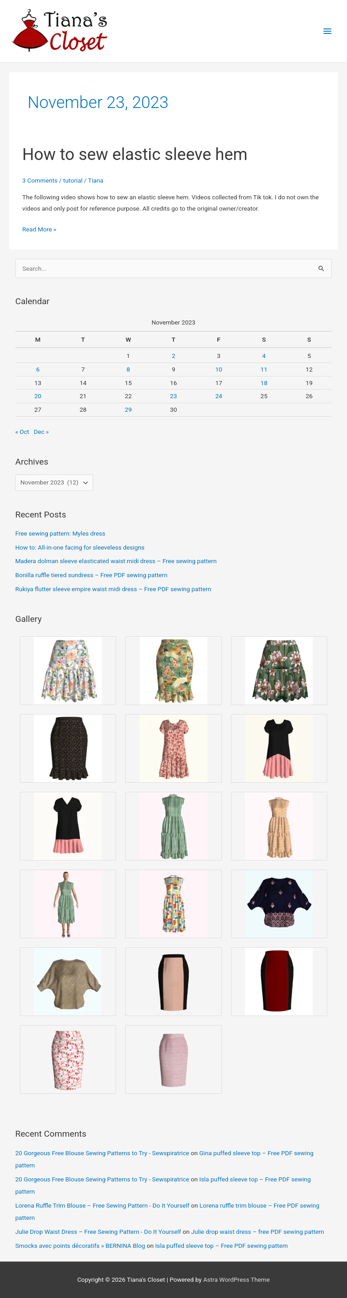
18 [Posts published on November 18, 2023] (264, 382)
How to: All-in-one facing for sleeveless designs (80, 547)
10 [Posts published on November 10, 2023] (218, 369)
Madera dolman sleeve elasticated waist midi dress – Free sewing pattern (116, 560)
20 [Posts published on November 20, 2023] (37, 396)
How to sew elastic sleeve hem (134, 154)
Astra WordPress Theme (236, 1279)
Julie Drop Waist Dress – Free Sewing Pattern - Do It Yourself (98, 1231)
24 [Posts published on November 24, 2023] (218, 396)
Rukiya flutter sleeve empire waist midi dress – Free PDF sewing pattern (113, 589)
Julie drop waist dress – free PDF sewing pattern (257, 1231)
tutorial (73, 180)
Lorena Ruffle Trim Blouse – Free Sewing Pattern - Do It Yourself (102, 1205)
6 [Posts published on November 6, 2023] (38, 369)
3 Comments (39, 180)
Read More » (39, 229)
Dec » (41, 431)
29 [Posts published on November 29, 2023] (128, 409)
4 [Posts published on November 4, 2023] (264, 355)
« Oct (22, 431)
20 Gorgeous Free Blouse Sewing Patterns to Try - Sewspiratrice (102, 1153)
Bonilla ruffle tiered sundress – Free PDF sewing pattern (91, 574)
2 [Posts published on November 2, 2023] (173, 355)
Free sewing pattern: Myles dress (60, 533)
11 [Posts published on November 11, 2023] (264, 369)
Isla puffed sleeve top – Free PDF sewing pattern (221, 1245)
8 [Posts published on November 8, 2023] (128, 369)
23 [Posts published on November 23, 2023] (173, 396)
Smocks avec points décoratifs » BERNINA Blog (80, 1245)
